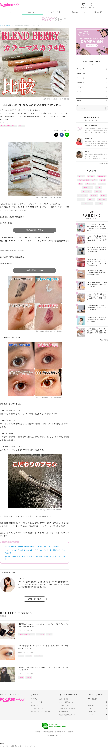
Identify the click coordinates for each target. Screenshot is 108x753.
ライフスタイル (86, 203)
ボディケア (80, 82)
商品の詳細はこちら (34, 230)
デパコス (81, 199)
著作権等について (60, 732)
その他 (79, 101)
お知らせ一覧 (63, 699)
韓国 (80, 184)
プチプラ (98, 191)
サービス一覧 (4, 746)
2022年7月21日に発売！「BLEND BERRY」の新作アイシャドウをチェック (33, 546)
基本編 (103, 180)
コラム (79, 96)
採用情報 (70, 732)
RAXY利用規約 (64, 711)
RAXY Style (32, 12)
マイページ (34, 705)
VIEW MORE (103, 163)
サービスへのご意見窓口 (67, 708)
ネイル (79, 92)
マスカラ (21, 126)
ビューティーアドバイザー (39, 711)
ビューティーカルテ (37, 708)
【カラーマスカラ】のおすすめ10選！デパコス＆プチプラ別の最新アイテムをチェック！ (35, 551)
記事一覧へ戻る (34, 599)
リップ (98, 188)
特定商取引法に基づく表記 (67, 715)
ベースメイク (81, 73)
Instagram (91, 705)
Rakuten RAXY (9, 5)
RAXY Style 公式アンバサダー (8, 126)
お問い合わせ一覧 (16, 746)
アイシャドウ (40, 634)
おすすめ (90, 176)
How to (21, 656)
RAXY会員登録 (92, 699)
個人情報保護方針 (48, 732)
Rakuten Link (92, 711)
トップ (11, 12)
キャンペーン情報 (54, 12)
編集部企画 (101, 176)
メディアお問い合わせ (66, 702)
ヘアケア (80, 87)
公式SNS (75, 12)
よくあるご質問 (97, 12)
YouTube (91, 715)
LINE (89, 708)
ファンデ (91, 199)
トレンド (29, 656)
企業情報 (37, 732)
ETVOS (49, 634)
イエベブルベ (38, 656)
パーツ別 (29, 677)
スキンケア (80, 69)
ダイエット (102, 199)
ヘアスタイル (87, 191)
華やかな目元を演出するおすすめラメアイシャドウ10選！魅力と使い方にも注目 (35, 557)
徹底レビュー (87, 188)
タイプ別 (98, 203)
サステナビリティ (30, 746)
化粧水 (103, 195)
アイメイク (8, 123)
